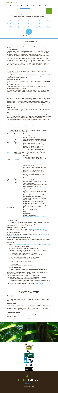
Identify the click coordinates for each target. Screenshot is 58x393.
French (47, 5)
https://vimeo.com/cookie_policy (38, 162)
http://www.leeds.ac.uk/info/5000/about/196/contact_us (26, 244)
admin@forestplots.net (45, 244)
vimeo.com (16, 159)
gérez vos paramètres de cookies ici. (38, 229)
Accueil (9, 5)
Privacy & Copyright (28, 383)
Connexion (49, 11)
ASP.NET (9, 152)
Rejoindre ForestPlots (25, 5)
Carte (18, 5)
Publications (41, 5)
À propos (14, 5)
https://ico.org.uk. (39, 283)
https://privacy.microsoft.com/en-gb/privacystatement (34, 216)
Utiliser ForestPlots (34, 5)
